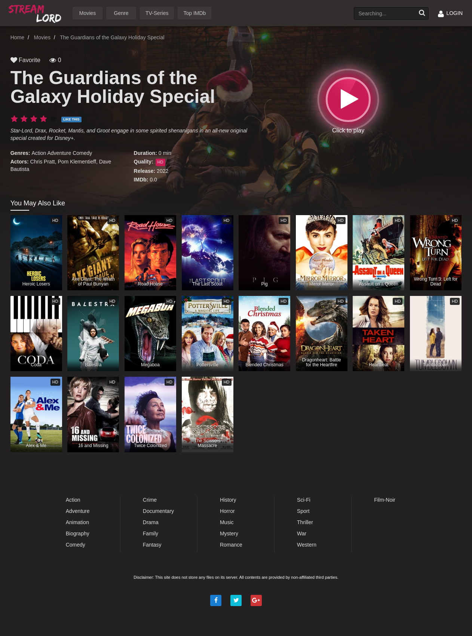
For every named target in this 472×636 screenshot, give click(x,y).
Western (306, 545)
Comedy (82, 153)
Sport (303, 511)
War (301, 533)
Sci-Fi (303, 500)
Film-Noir (384, 500)
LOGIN (450, 13)
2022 (162, 171)
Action (38, 153)
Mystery (229, 533)
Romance (231, 545)
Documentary (158, 511)
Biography (77, 533)
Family (150, 533)
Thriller (305, 522)
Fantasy (152, 545)
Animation (77, 522)
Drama (151, 522)
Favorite (25, 60)
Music (227, 522)
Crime (150, 500)
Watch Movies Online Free (36, 12)
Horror (227, 511)
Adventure (59, 153)
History (228, 500)
